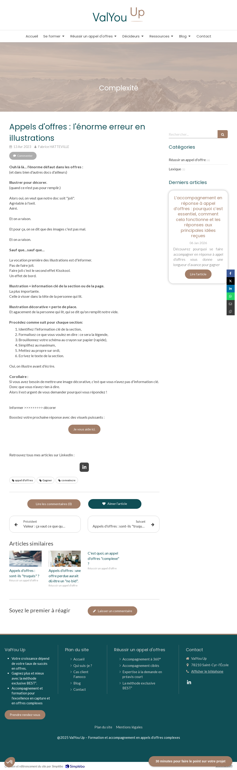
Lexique (175, 169)
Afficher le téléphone (207, 671)
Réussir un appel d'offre (187, 159)
